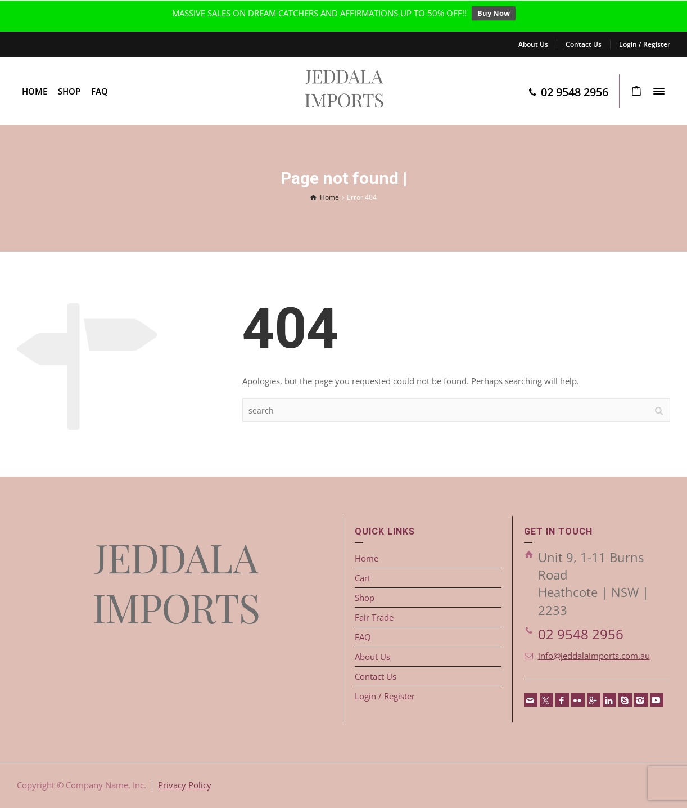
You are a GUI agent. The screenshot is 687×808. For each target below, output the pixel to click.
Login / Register (644, 44)
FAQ (363, 637)
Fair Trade (374, 617)
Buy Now (493, 13)
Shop (364, 597)
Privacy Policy (184, 785)
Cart (362, 577)
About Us (533, 44)
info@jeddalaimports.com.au (594, 655)
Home (366, 558)
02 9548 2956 (580, 634)
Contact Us (584, 44)
